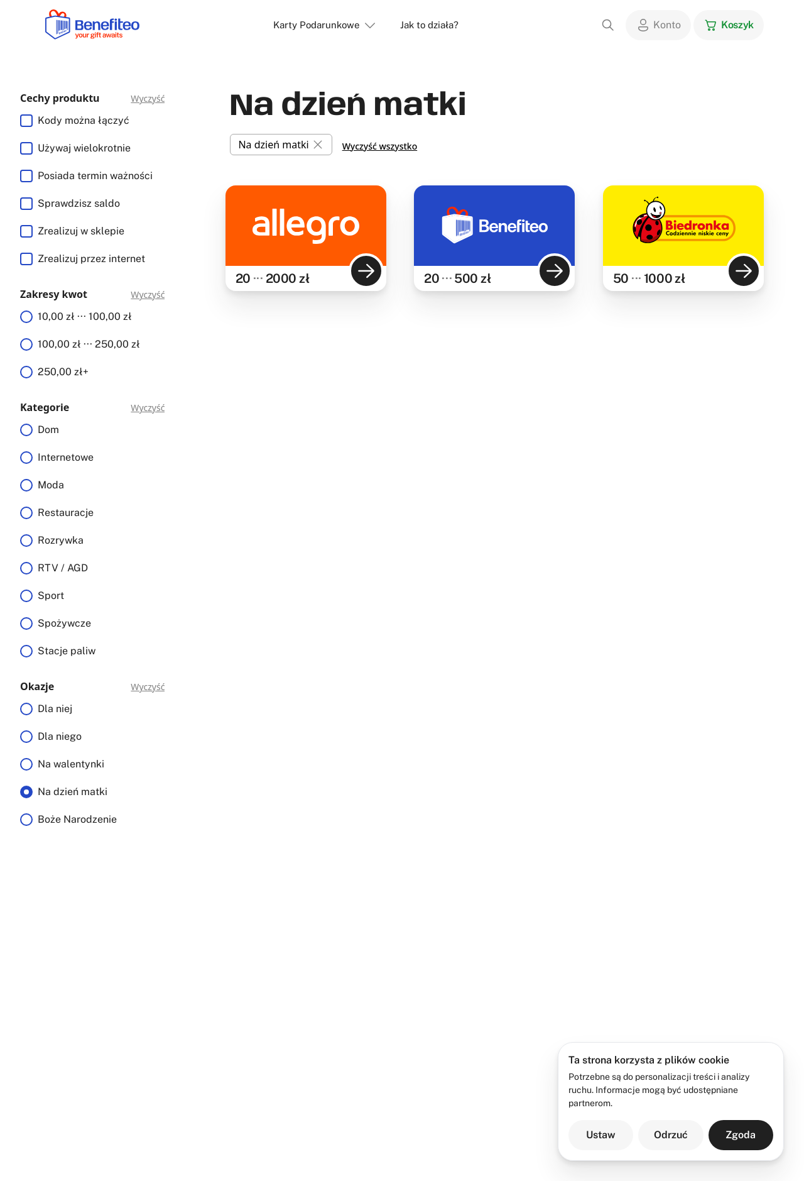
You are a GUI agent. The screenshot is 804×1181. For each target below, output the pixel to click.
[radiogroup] (92, 344)
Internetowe (66, 457)
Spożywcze (64, 623)
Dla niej (55, 709)
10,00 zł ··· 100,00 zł (85, 316)
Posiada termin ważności (95, 176)
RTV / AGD (63, 568)
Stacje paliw (66, 651)
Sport (51, 595)
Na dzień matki (72, 792)
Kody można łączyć (83, 120)
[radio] (26, 316)
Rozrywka (61, 540)
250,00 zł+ (63, 372)
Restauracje (66, 513)
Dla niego (60, 736)
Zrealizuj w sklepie (81, 231)
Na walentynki (71, 764)
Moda (51, 485)
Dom (48, 430)
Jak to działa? (429, 24)
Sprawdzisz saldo (79, 203)
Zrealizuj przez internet (91, 259)
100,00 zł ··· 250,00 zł (89, 344)
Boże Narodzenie (77, 819)
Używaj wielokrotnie (84, 148)
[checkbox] (26, 120)
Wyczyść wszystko (380, 146)
